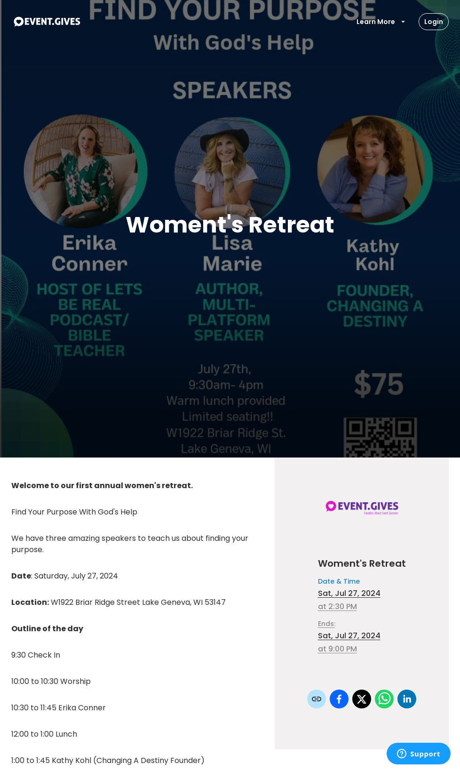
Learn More (381, 21)
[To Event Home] (46, 22)
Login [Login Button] (433, 22)
